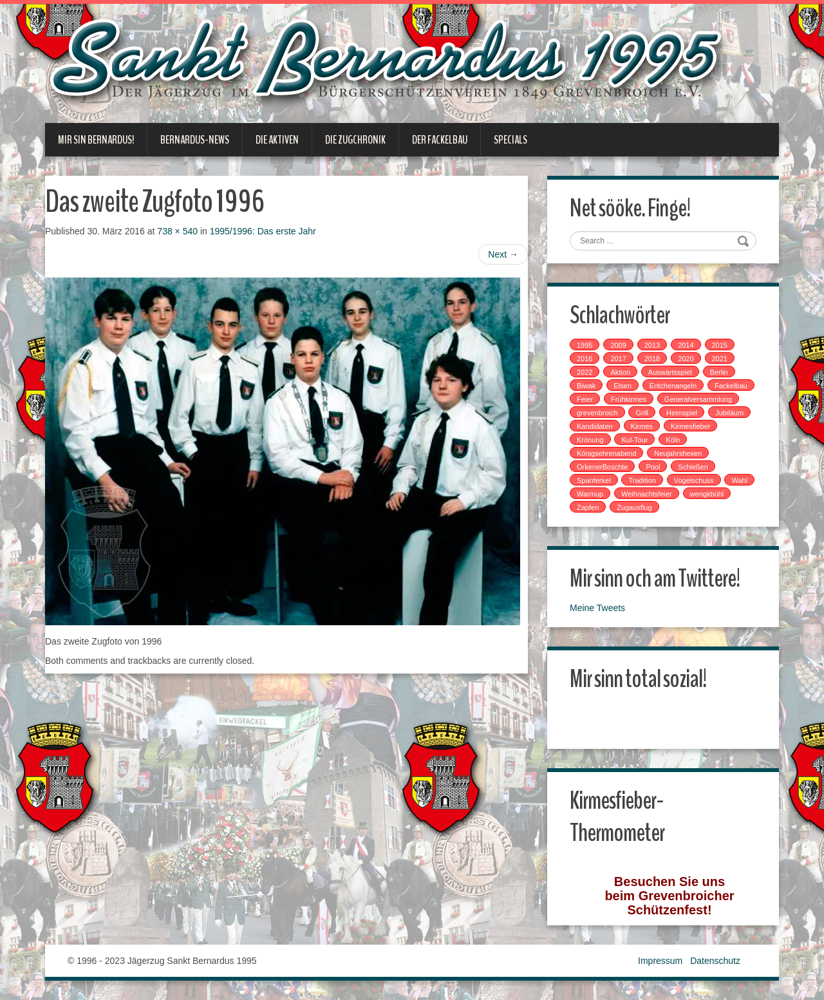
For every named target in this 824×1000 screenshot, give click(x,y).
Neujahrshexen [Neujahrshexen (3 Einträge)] (678, 453)
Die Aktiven (277, 139)
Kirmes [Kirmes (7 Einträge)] (642, 426)
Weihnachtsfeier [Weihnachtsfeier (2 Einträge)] (646, 494)
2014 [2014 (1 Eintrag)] (685, 345)
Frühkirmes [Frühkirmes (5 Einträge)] (628, 399)
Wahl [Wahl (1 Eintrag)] (739, 480)
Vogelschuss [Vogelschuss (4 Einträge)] (694, 480)
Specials (510, 139)
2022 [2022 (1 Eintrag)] (584, 372)
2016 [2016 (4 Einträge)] (584, 359)
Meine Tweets (597, 608)
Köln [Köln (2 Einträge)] (673, 440)
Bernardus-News (194, 139)
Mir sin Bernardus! (96, 139)
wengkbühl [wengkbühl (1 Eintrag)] (707, 494)
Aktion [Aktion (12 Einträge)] (620, 372)
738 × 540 (177, 231)
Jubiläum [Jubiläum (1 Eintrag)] (729, 413)
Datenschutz (715, 961)
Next (503, 254)
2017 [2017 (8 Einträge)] (618, 359)
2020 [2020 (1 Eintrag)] (685, 359)
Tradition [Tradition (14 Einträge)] (641, 480)
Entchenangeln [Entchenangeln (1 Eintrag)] (673, 386)
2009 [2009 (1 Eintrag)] (618, 345)
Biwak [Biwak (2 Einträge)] (586, 386)
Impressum (660, 961)
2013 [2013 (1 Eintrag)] (652, 345)
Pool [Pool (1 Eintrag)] (653, 467)
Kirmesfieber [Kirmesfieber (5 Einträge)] (691, 426)
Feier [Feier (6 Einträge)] (585, 399)
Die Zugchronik (355, 139)
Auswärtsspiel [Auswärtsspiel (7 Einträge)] (670, 372)
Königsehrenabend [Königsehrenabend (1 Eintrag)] (606, 453)
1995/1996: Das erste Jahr (263, 231)
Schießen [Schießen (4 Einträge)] (692, 467)
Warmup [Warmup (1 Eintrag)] (590, 494)
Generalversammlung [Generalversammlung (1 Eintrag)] (698, 399)
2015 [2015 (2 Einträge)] (719, 345)
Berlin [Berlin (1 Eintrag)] (719, 372)
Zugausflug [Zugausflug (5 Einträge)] (634, 507)
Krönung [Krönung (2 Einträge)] (590, 440)
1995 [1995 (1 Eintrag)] (584, 345)
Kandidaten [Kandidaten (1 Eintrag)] (595, 426)
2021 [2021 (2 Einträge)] (719, 359)
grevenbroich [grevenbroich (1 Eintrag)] (597, 413)
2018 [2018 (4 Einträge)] (652, 359)
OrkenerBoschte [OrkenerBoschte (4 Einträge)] (602, 467)
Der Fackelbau (439, 139)
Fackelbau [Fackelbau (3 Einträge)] (731, 386)
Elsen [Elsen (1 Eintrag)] (622, 386)
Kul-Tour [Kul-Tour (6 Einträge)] (634, 440)
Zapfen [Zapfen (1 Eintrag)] (588, 507)
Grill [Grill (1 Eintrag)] (641, 413)
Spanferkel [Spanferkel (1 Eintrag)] (594, 480)
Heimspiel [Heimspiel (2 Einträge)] (681, 413)
